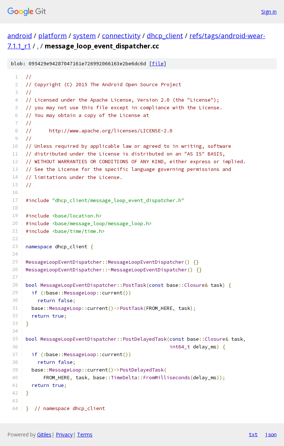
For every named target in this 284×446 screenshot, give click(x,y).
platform (52, 35)
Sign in (269, 11)
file (158, 64)
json (271, 434)
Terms (84, 434)
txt (253, 434)
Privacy (64, 434)
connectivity (121, 35)
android (19, 35)
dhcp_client (165, 35)
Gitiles (44, 434)
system (84, 35)
